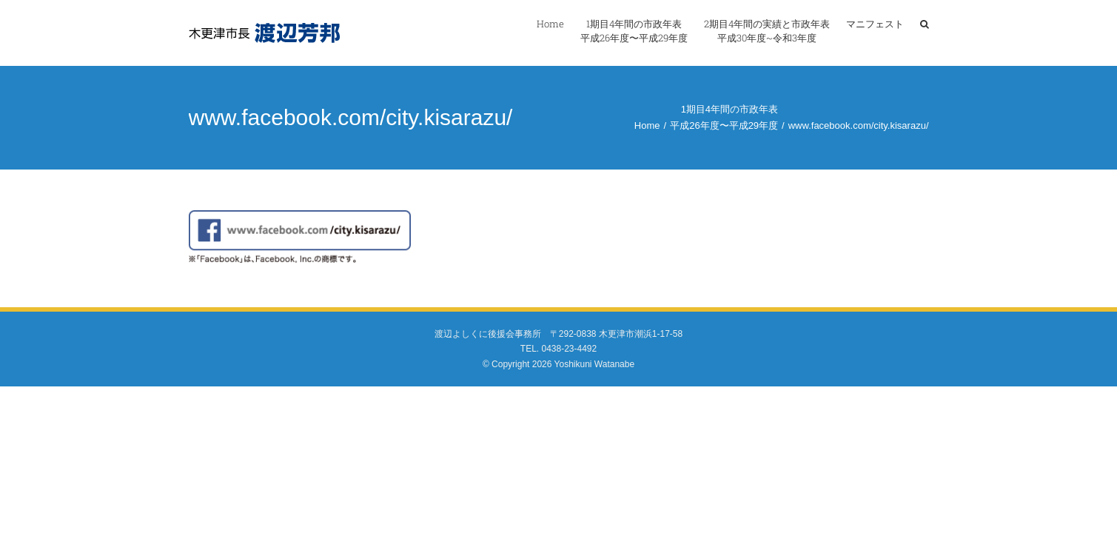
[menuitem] (511, 31)
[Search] (924, 31)
